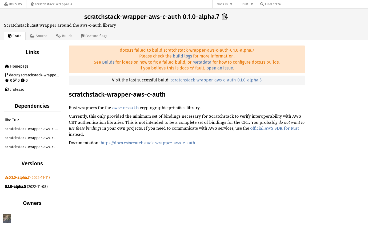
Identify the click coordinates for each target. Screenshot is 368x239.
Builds (108, 62)
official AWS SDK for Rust (274, 128)
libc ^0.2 (12, 120)
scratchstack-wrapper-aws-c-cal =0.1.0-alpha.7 (33, 129)
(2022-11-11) (27, 177)
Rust (245, 4)
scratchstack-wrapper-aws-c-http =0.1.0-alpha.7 (33, 147)
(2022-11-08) (26, 186)
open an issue (219, 68)
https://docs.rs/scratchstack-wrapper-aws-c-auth (148, 143)
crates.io (14, 89)
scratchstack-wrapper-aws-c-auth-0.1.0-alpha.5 (216, 80)
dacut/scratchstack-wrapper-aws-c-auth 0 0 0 (33, 78)
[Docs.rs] (13, 4)
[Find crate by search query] (287, 4)
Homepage (17, 66)
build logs (182, 56)
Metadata (202, 62)
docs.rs (222, 4)
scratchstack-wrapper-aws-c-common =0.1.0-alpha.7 (33, 138)
